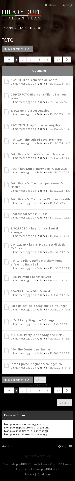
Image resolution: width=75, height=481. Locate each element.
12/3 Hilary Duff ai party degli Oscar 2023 (39, 169)
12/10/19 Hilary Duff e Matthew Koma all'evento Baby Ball (37, 262)
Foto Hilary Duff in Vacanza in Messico (37, 154)
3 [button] (31, 59)
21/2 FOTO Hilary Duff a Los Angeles (35, 125)
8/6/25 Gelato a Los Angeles (30, 110)
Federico (42, 83)
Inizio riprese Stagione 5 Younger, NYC (37, 364)
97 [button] (58, 59)
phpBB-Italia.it (50, 469)
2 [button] (22, 59)
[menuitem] (62, 446)
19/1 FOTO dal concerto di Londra (34, 80)
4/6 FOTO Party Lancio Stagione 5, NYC (37, 335)
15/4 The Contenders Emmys (30, 349)
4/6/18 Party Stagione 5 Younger (33, 320)
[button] (9, 59)
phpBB (20, 464)
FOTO (7, 40)
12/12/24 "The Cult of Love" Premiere (36, 139)
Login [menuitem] (68, 5)
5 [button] (47, 59)
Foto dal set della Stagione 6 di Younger (39, 306)
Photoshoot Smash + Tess (29, 214)
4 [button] (39, 59)
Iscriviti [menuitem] (50, 5)
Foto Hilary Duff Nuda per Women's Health (40, 199)
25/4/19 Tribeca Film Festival (30, 291)
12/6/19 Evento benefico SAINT (32, 277)
